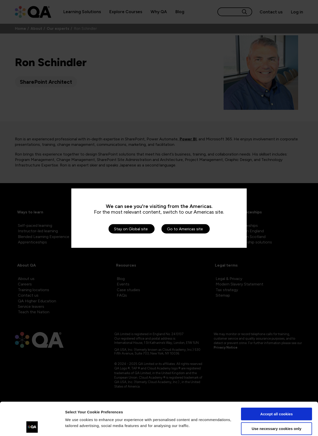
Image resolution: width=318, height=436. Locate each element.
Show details (76, 426)
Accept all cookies (276, 383)
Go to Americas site (185, 228)
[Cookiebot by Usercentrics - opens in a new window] (32, 426)
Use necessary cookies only (276, 397)
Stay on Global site (131, 228)
